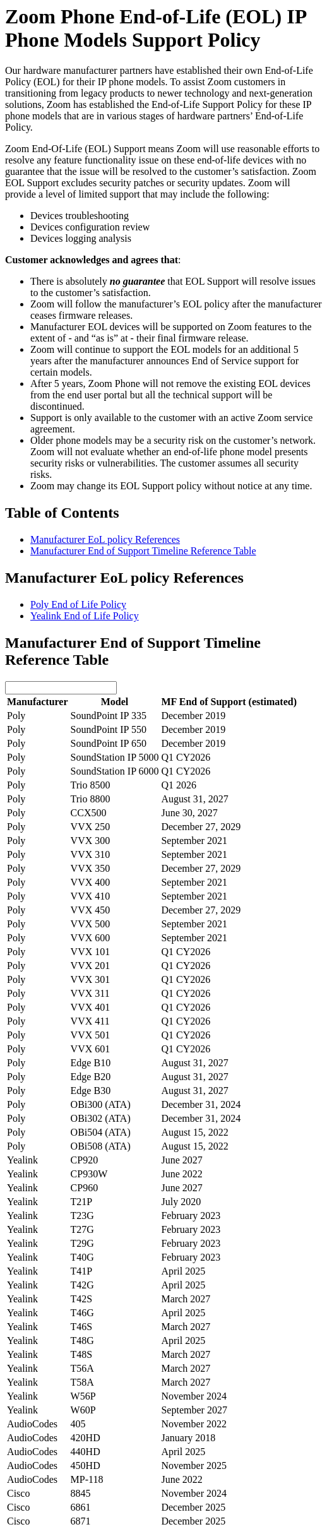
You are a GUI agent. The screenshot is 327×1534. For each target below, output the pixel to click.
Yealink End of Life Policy (84, 615)
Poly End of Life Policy (78, 604)
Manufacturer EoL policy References (105, 539)
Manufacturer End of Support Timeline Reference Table (143, 550)
